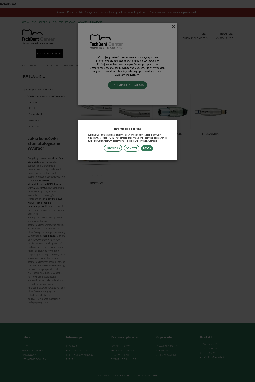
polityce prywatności (147, 140)
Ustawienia (113, 148)
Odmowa (131, 148)
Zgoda (147, 148)
